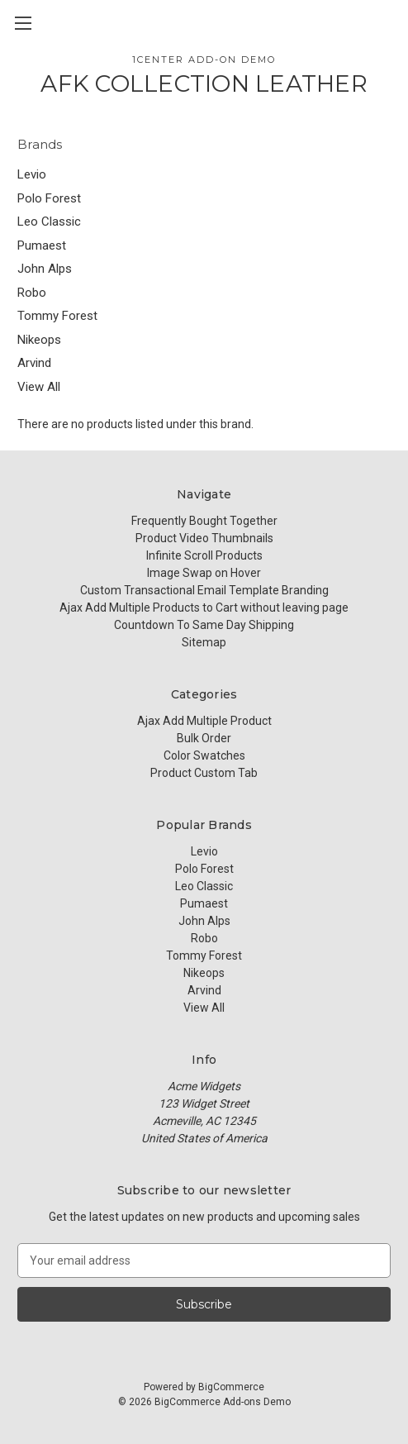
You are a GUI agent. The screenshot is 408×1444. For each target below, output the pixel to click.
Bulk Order (204, 738)
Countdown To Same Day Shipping (204, 624)
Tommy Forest (57, 315)
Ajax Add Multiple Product (204, 720)
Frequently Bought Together (204, 520)
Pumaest (41, 245)
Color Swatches (204, 755)
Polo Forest (49, 198)
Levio (31, 174)
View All (38, 386)
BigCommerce (231, 1387)
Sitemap (204, 642)
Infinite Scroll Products (204, 555)
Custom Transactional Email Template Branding (204, 590)
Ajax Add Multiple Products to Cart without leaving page (204, 607)
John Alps (44, 268)
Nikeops (39, 339)
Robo (31, 292)
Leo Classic (49, 221)
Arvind (34, 362)
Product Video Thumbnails (204, 538)
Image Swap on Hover (204, 572)
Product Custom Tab (204, 772)
